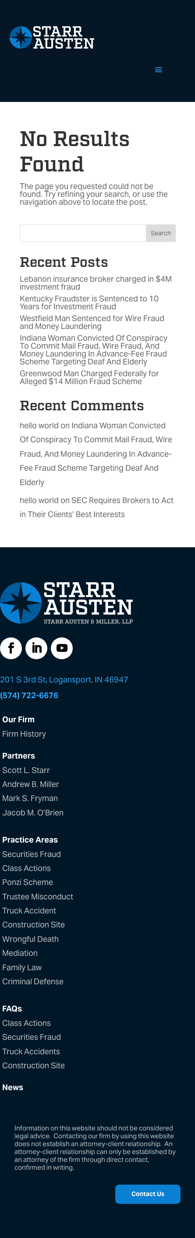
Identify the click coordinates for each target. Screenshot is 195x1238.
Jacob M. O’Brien (33, 813)
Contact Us (147, 1194)
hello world (39, 425)
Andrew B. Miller (30, 784)
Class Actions (26, 868)
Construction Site (33, 925)
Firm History (24, 734)
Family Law (22, 967)
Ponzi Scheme (27, 882)
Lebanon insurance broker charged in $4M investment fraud (96, 283)
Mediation (20, 953)
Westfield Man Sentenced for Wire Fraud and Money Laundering (92, 322)
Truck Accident (29, 911)
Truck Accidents (31, 1051)
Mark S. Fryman (30, 798)
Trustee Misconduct (37, 897)
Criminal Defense (33, 981)
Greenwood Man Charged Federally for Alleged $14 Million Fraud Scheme (89, 377)
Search (161, 233)
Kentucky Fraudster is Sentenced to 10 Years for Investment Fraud (89, 302)
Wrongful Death (30, 939)
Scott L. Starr (26, 770)
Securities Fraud (31, 854)
